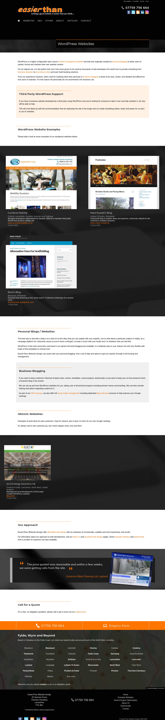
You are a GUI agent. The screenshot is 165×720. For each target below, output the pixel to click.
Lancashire (115, 659)
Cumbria (136, 648)
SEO (40, 20)
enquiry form (80, 612)
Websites (28, 20)
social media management (69, 393)
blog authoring (103, 393)
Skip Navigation (127, 1)
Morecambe (93, 665)
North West (115, 665)
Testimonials (125, 706)
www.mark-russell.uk (99, 223)
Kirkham (72, 659)
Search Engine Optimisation (125, 700)
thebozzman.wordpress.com (21, 302)
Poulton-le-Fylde (71, 671)
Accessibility (135, 1)
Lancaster (136, 659)
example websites (122, 537)
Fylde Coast (93, 654)
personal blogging (119, 62)
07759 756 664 (84, 700)
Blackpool (50, 648)
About (60, 20)
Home (147, 1)
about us (76, 537)
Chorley (93, 648)
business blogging (90, 77)
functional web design (93, 537)
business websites (25, 72)
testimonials (139, 537)
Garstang (115, 654)
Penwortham (28, 671)
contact (43, 684)
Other (49, 20)
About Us (126, 703)
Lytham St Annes (71, 665)
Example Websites (125, 697)
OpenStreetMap (152, 688)
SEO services (36, 393)
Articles (72, 20)
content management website (70, 62)
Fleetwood (28, 654)
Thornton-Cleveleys (136, 671)
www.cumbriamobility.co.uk (20, 223)
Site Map (142, 1)
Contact (86, 20)
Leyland (28, 665)
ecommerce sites (43, 72)
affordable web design (56, 532)
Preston (114, 671)
